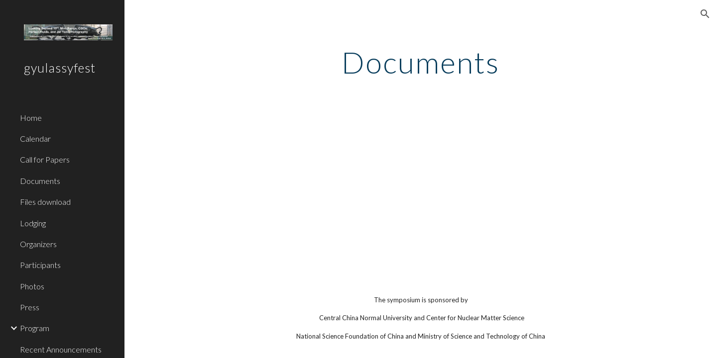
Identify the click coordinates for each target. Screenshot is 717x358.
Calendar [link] (35, 138)
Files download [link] (45, 201)
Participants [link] (40, 264)
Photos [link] (32, 286)
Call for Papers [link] (45, 159)
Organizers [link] (38, 244)
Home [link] (31, 117)
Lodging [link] (33, 223)
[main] (421, 62)
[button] (705, 14)
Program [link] (34, 328)
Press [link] (29, 307)
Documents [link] (40, 180)
